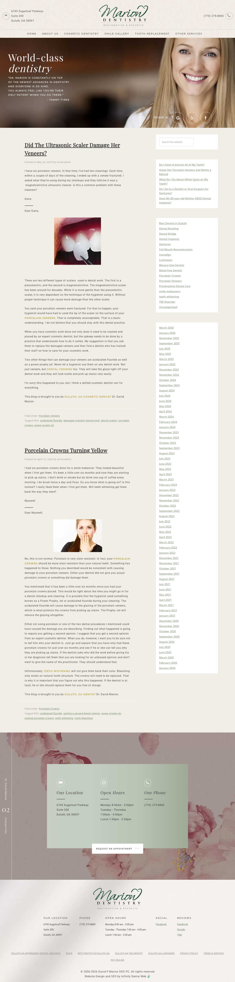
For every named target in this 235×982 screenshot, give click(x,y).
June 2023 (165, 464)
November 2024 (169, 375)
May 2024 (165, 406)
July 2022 (164, 521)
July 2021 (164, 584)
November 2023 (169, 437)
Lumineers (166, 260)
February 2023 (168, 485)
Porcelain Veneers (49, 416)
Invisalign (165, 255)
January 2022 (167, 553)
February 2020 (168, 663)
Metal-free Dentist (170, 270)
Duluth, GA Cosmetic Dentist (88, 396)
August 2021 (167, 579)
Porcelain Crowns (49, 708)
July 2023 (164, 458)
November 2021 (169, 563)
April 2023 (165, 474)
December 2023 (169, 432)
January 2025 (167, 364)
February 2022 (168, 547)
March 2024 (166, 417)
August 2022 (167, 516)
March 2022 (166, 542)
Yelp (179, 934)
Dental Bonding (169, 228)
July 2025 (164, 348)
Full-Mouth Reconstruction (176, 249)
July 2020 (164, 647)
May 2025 (165, 354)
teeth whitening (57, 671)
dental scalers (109, 420)
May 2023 (165, 469)
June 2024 (165, 401)
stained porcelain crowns (39, 718)
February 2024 (168, 422)
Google (181, 929)
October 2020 (167, 631)
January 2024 (167, 427)
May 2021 (165, 595)
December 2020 (169, 621)
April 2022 (165, 537)
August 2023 (167, 453)
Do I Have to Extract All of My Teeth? (182, 165)
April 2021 (165, 600)
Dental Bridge (167, 234)
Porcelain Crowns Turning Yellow (66, 450)
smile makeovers (170, 291)
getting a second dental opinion (81, 713)
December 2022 (169, 495)
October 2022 (167, 506)
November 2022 (169, 500)
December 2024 (169, 369)
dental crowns (59, 369)
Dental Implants (169, 239)
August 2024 (167, 390)
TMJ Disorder (167, 302)
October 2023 (167, 443)
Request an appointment (117, 849)
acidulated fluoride (51, 420)
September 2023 (169, 448)
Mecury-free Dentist (171, 265)
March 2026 (166, 328)
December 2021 (169, 558)
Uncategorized (168, 307)
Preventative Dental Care (175, 286)
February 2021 (168, 610)
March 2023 (166, 479)
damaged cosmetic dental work (81, 420)
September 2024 (169, 385)
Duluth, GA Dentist (80, 694)
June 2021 (165, 589)
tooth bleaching (84, 718)
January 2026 (167, 333)
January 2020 (167, 668)
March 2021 (166, 605)
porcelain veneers (40, 318)
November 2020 (169, 626)
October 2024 (167, 380)
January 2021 (167, 615)
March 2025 (166, 359)
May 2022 (165, 532)
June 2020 (165, 652)
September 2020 (169, 636)
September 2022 (169, 511)
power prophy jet (44, 425)
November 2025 (169, 338)
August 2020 (167, 642)
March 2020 (166, 657)
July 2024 (164, 396)
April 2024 (165, 411)
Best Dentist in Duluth (173, 223)
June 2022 (165, 526)
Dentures (165, 244)
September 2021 (169, 574)
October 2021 (167, 568)
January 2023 (167, 490)
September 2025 (169, 343)
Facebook (161, 924)
